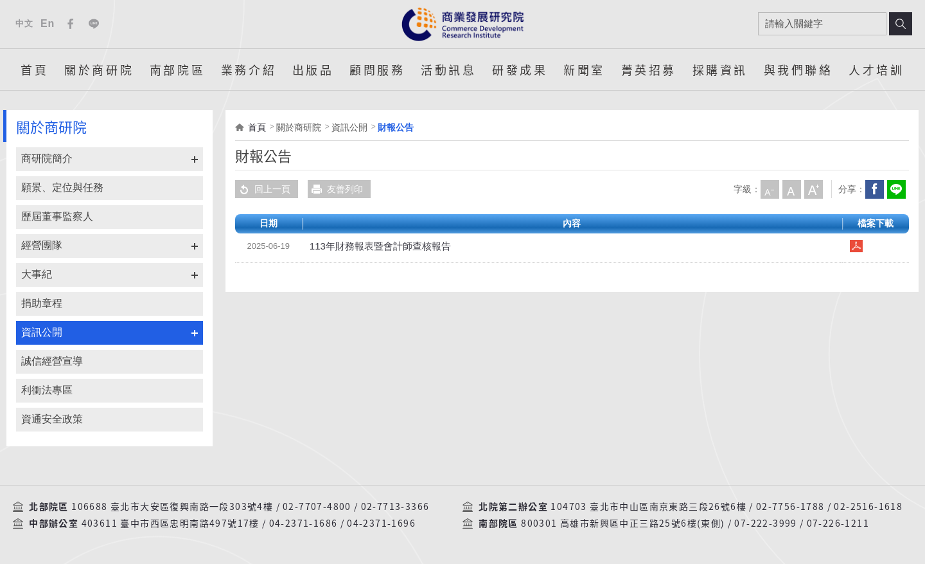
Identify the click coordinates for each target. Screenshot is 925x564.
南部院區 (177, 69)
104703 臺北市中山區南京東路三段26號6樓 (648, 507)
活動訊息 (448, 69)
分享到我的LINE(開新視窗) (896, 189)
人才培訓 (876, 69)
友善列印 (335, 189)
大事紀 (36, 274)
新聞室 (584, 69)
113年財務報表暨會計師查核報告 (375, 246)
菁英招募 (648, 69)
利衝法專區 (47, 390)
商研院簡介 (47, 158)
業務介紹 (248, 69)
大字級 (813, 189)
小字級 (770, 189)
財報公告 (396, 127)
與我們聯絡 (798, 69)
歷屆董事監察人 (57, 216)
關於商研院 (99, 69)
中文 (24, 23)
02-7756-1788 (790, 507)
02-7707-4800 (317, 507)
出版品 (313, 69)
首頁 (34, 69)
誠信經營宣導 (52, 361)
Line (93, 23)
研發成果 (519, 69)
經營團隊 (41, 245)
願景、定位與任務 (62, 187)
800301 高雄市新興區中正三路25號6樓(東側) (623, 523)
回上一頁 (262, 189)
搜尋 (900, 23)
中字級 (791, 189)
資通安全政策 (52, 419)
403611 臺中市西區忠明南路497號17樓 (171, 523)
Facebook (70, 23)
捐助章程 (41, 303)
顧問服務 (377, 69)
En (47, 23)
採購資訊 (720, 69)
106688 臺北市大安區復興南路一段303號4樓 (172, 507)
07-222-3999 (765, 523)
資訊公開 (41, 332)
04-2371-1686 (303, 523)
